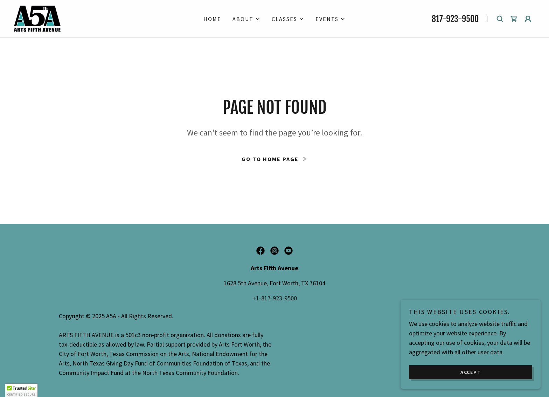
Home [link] (212, 18)
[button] (246, 19)
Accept (470, 372)
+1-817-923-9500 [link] (274, 298)
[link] (37, 18)
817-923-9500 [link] (455, 19)
